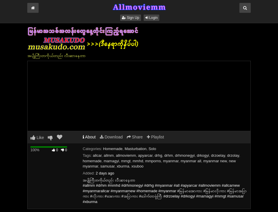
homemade (92, 161)
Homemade (112, 149)
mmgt (126, 161)
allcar (97, 155)
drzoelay (218, 155)
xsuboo (137, 166)
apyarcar (145, 155)
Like (37, 137)
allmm (109, 155)
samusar (107, 166)
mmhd (138, 161)
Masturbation (136, 149)
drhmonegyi (185, 155)
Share (135, 137)
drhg (158, 155)
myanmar (170, 161)
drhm (168, 155)
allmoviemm (126, 155)
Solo (152, 149)
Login (151, 18)
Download (111, 137)
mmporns (153, 161)
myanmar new (215, 161)
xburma (123, 166)
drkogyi (203, 155)
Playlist (155, 137)
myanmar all (190, 161)
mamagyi (111, 161)
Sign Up (130, 18)
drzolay (233, 155)
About (89, 137)
